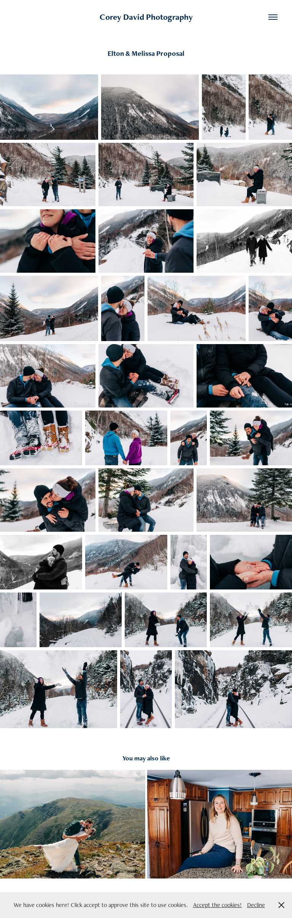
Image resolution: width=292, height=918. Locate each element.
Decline (256, 905)
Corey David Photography (146, 16)
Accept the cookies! (217, 905)
